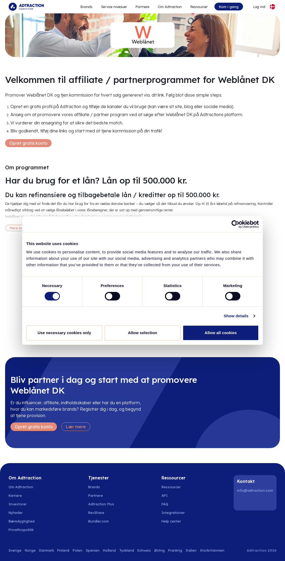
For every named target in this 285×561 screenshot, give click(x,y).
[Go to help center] (174, 521)
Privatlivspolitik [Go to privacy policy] (21, 530)
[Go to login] (256, 7)
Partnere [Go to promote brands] (142, 7)
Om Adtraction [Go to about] (170, 7)
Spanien (92, 550)
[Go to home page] (26, 7)
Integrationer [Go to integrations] (173, 512)
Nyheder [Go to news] (16, 512)
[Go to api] (174, 495)
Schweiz (144, 550)
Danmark (46, 550)
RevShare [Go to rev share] (96, 512)
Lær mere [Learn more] (76, 426)
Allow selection (142, 332)
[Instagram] (256, 502)
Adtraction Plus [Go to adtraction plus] (101, 504)
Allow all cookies (221, 332)
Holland (109, 550)
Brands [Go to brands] (94, 487)
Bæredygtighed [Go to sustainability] (21, 521)
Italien (191, 550)
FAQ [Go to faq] (164, 504)
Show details (236, 316)
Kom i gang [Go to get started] (228, 7)
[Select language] (272, 7)
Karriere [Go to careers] (15, 495)
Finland (63, 550)
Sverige (15, 550)
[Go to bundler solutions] (101, 521)
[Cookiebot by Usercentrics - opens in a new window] (235, 224)
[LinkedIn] (242, 502)
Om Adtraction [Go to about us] (21, 487)
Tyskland (126, 550)
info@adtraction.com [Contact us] (255, 490)
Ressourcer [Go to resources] (199, 7)
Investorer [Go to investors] (18, 504)
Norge (30, 550)
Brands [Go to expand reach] (86, 7)
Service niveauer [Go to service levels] (114, 7)
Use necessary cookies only (64, 332)
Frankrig (175, 550)
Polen (77, 550)
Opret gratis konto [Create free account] (28, 143)
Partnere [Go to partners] (95, 495)
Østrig (159, 550)
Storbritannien (212, 550)
